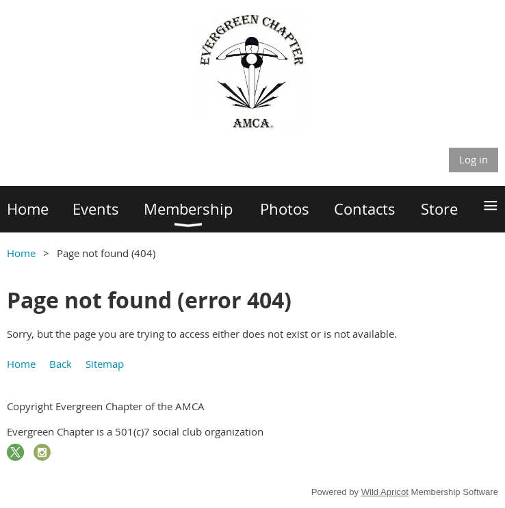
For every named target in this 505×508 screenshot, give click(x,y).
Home (21, 253)
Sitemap (105, 364)
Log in (473, 159)
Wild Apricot (385, 492)
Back (60, 364)
